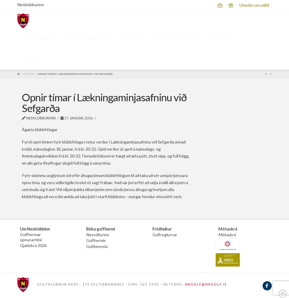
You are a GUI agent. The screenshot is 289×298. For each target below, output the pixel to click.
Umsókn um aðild (254, 5)
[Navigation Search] (57, 59)
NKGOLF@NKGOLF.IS (206, 284)
